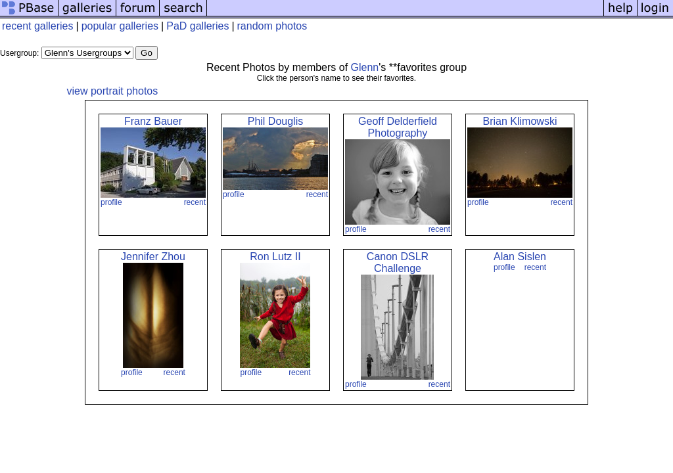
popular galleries (119, 26)
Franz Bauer (153, 121)
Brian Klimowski (520, 121)
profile (111, 202)
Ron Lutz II (275, 256)
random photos (272, 26)
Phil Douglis (275, 121)
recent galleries (38, 26)
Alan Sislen (520, 256)
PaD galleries (197, 26)
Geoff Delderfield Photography (397, 127)
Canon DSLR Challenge (398, 262)
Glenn (365, 67)
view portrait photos (112, 91)
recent (195, 202)
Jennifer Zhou (153, 256)
